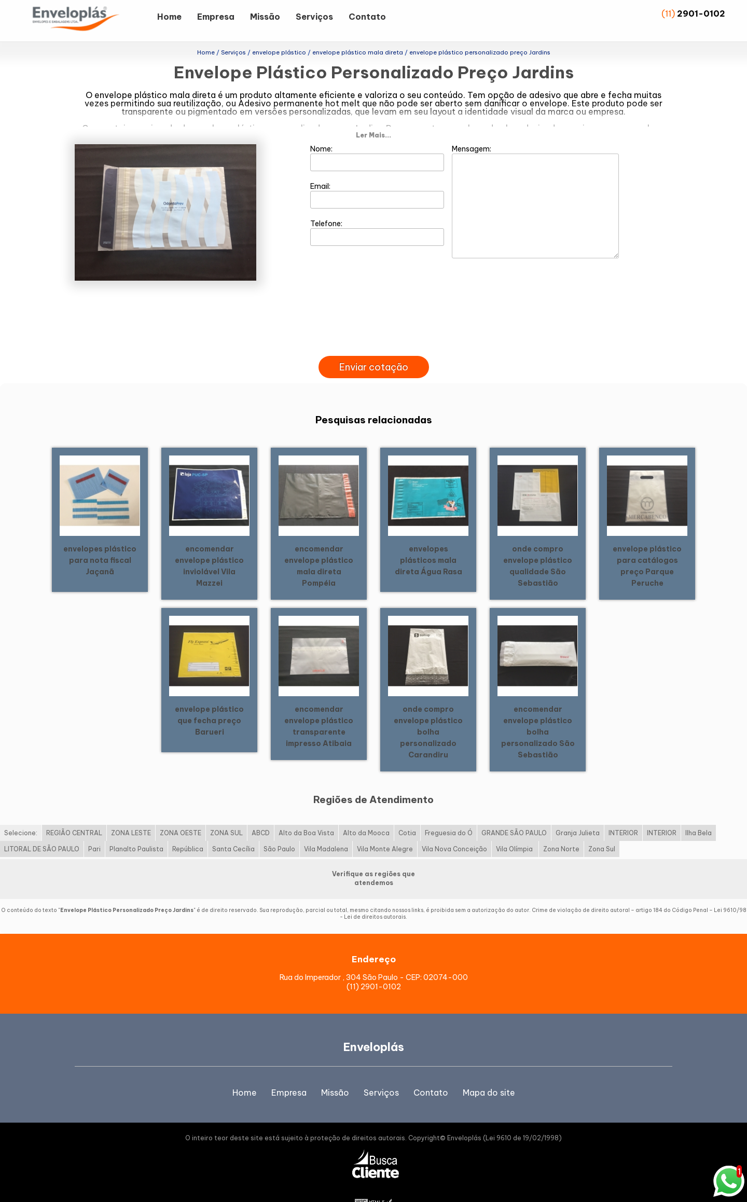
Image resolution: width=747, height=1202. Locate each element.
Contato (367, 16)
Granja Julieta (578, 814)
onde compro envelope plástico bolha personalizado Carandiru (428, 712)
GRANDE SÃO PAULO (514, 814)
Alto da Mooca (366, 814)
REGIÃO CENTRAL (74, 814)
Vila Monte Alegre (385, 830)
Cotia (407, 814)
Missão (265, 16)
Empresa (215, 16)
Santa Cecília (233, 830)
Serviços (314, 16)
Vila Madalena (326, 830)
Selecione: (20, 814)
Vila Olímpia (515, 830)
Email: (377, 175)
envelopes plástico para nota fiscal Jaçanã (99, 540)
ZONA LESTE (131, 814)
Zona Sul (601, 830)
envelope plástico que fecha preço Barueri (209, 701)
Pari (94, 830)
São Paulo (279, 830)
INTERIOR (623, 814)
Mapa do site (489, 1073)
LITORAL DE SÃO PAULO (41, 830)
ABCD (261, 814)
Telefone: (377, 213)
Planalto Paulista (136, 830)
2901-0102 (701, 13)
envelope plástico (131, 95)
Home (169, 16)
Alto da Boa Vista (306, 814)
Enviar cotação (373, 348)
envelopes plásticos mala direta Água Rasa (428, 540)
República (187, 830)
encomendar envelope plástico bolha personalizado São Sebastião (538, 712)
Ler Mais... (373, 116)
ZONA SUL (226, 814)
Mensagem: (535, 182)
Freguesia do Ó (449, 814)
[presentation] (373, 325)
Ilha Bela (698, 814)
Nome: (377, 138)
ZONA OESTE (180, 814)
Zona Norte (561, 830)
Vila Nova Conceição (454, 830)
